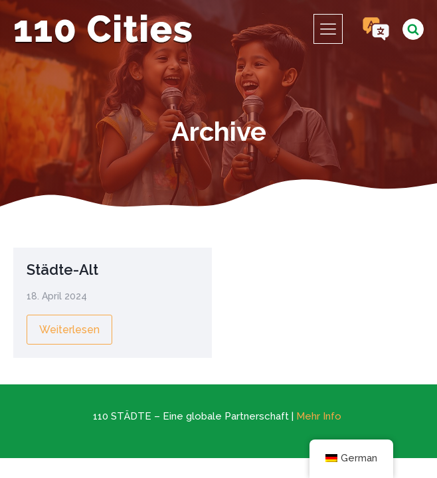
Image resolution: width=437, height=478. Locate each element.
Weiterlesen (69, 329)
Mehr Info (318, 416)
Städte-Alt (62, 269)
